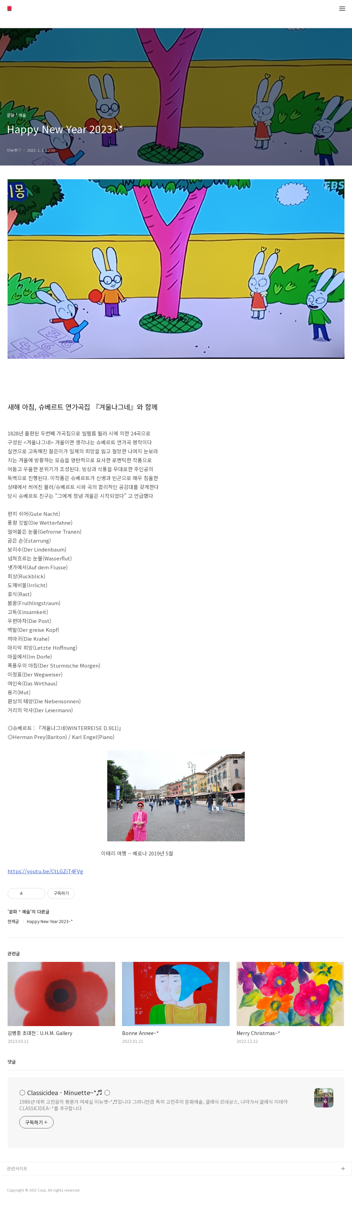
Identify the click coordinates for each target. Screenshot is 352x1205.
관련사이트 (17, 1168)
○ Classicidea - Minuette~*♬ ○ (64, 1092)
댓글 (12, 1061)
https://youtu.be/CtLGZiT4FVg (45, 871)
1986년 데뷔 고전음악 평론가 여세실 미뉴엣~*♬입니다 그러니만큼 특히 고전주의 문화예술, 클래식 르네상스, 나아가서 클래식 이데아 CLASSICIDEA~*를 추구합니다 (153, 1105)
